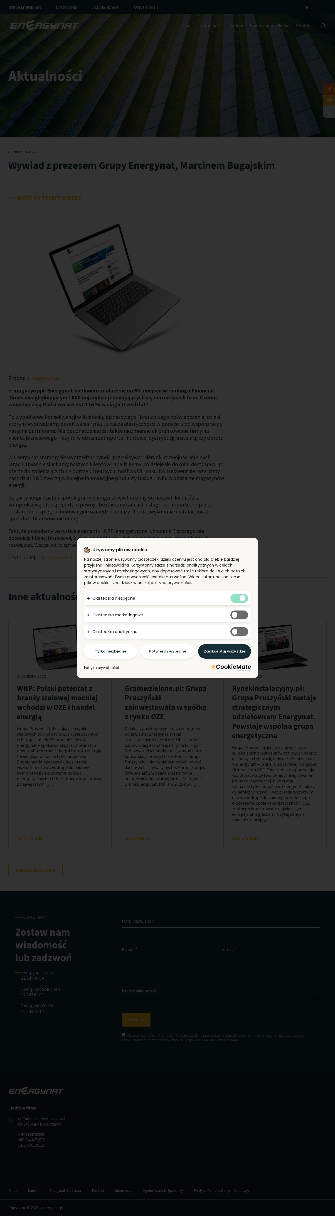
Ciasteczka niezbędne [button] (113, 598)
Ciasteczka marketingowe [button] (117, 615)
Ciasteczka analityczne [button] (114, 631)
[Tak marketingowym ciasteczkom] (239, 615)
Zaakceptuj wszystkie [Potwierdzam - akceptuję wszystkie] (224, 651)
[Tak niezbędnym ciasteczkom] (239, 598)
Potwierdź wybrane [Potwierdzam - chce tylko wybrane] (167, 651)
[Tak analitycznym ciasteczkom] (239, 631)
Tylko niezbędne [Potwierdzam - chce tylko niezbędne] (110, 651)
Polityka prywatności (101, 667)
